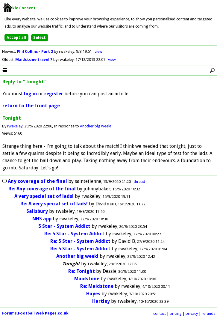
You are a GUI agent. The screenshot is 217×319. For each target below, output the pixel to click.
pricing (176, 313)
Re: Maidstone (96, 286)
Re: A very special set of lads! (54, 204)
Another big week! (95, 126)
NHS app (41, 219)
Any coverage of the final (37, 181)
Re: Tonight (81, 271)
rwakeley (14, 126)
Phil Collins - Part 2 (35, 51)
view (98, 51)
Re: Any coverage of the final (42, 189)
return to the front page (31, 106)
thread (139, 181)
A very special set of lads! (44, 196)
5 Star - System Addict (64, 226)
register (53, 94)
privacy (192, 313)
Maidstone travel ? (34, 59)
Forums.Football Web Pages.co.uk (35, 313)
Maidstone (86, 279)
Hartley (101, 301)
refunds (208, 313)
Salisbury (37, 211)
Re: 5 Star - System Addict (74, 234)
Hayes (93, 294)
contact (159, 313)
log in (30, 94)
